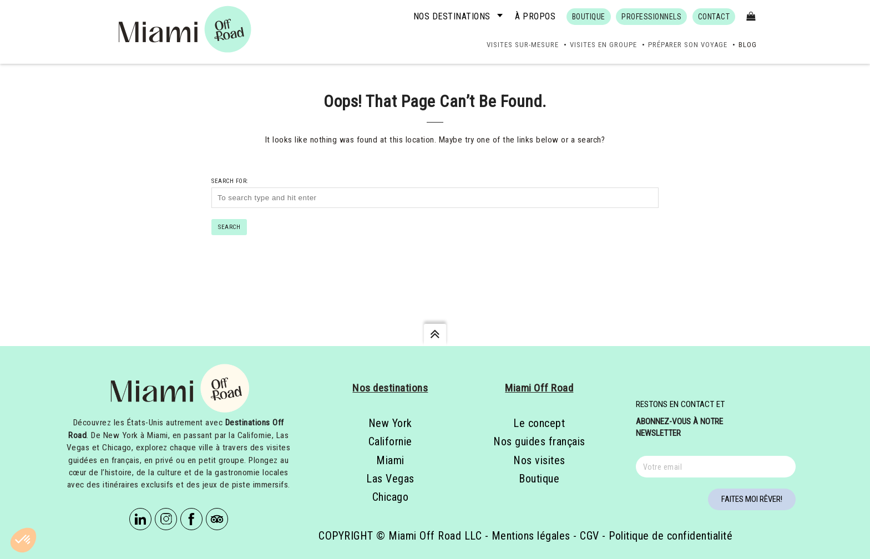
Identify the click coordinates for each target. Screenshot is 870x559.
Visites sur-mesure (523, 44)
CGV (589, 535)
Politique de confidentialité (670, 535)
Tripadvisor (217, 519)
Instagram (166, 519)
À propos (535, 16)
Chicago (390, 497)
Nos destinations (451, 16)
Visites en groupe (603, 44)
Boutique (539, 478)
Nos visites (539, 460)
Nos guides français (539, 441)
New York (390, 423)
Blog (748, 44)
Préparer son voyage (687, 44)
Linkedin (140, 519)
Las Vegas (390, 478)
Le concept (539, 423)
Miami (390, 460)
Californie (390, 441)
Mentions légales (531, 535)
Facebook (191, 519)
